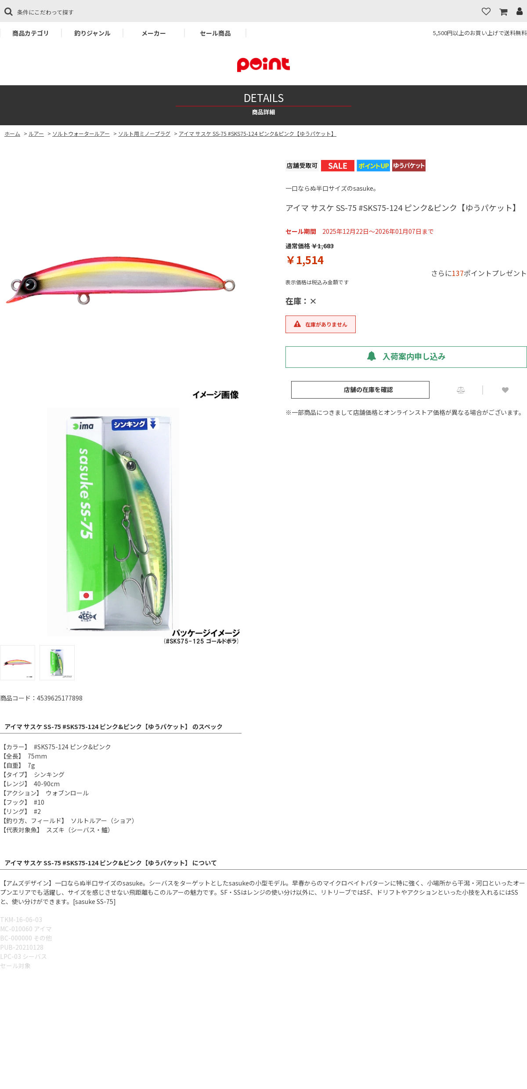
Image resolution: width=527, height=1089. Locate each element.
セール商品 (215, 33)
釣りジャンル (92, 33)
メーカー (153, 33)
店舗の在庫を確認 (368, 389)
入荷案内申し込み (406, 356)
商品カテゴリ (30, 33)
